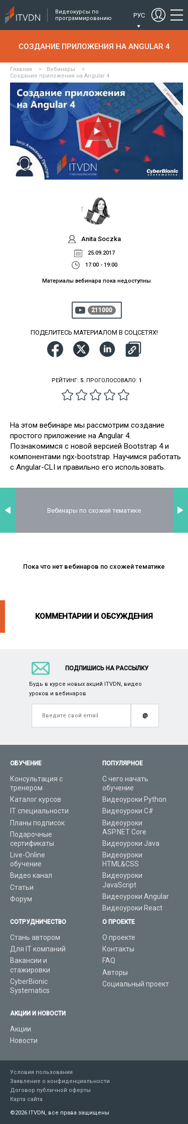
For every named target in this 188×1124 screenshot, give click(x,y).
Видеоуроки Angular (135, 896)
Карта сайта (26, 1099)
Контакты (118, 949)
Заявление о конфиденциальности (60, 1081)
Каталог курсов (35, 799)
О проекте (118, 937)
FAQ (108, 960)
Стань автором (35, 937)
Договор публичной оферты (50, 1090)
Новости (24, 1040)
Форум (21, 899)
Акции (20, 1029)
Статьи (22, 887)
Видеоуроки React (132, 908)
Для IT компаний (38, 949)
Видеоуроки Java (130, 843)
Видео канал (31, 875)
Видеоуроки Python (134, 799)
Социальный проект (135, 984)
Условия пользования (41, 1072)
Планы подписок (37, 823)
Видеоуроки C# (127, 811)
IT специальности (39, 811)
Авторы (115, 972)
